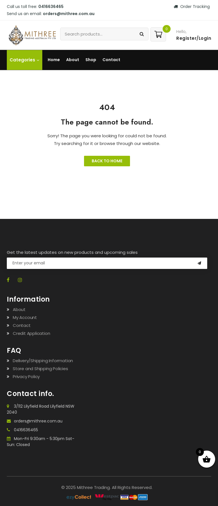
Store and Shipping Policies (40, 369)
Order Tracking (192, 6)
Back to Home (107, 161)
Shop (90, 60)
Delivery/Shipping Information (43, 361)
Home (54, 60)
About (72, 60)
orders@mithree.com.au (69, 13)
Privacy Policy (26, 377)
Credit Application (31, 333)
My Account (25, 317)
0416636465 (51, 6)
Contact (111, 60)
